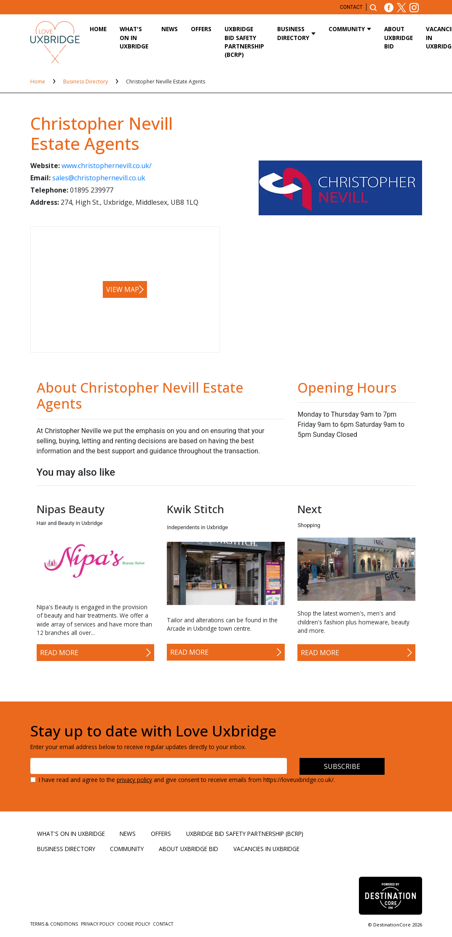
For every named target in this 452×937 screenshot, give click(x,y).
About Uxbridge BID (398, 37)
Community (347, 29)
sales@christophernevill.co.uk (98, 177)
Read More (59, 652)
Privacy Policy (98, 924)
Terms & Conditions (54, 924)
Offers (201, 29)
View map (122, 289)
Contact (351, 7)
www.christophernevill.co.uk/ (107, 165)
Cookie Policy (134, 924)
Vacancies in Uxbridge (266, 849)
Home (98, 29)
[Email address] (158, 766)
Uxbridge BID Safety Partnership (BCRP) (244, 42)
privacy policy (134, 780)
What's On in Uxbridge (134, 37)
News (169, 29)
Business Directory (293, 33)
